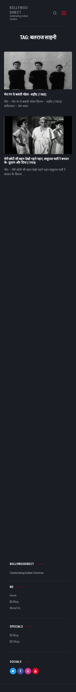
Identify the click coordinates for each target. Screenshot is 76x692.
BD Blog (14, 601)
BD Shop (14, 641)
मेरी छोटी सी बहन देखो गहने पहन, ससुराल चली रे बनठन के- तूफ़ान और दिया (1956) (36, 160)
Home (13, 595)
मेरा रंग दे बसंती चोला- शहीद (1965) (25, 94)
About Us (15, 608)
